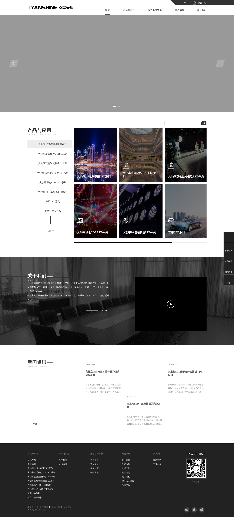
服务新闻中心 (155, 10)
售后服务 (94, 460)
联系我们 (202, 10)
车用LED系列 (33, 493)
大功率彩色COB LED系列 (39, 485)
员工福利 (126, 477)
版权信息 (44, 507)
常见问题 (94, 464)
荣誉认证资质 (128, 481)
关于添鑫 (126, 460)
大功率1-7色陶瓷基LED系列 (40, 468)
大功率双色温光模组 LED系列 (41, 477)
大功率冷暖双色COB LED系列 (41, 472)
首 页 (107, 10)
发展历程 (126, 464)
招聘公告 (126, 472)
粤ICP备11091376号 (36, 510)
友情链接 (31, 507)
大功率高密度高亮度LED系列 (40, 481)
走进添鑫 (179, 10)
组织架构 (126, 468)
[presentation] (13, 63)
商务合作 (157, 464)
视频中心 (126, 485)
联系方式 (157, 460)
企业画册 (31, 464)
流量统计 (68, 507)
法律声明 (55, 507)
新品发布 (31, 460)
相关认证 (94, 468)
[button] (115, 106)
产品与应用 (129, 10)
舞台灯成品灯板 (34, 497)
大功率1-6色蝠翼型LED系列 (40, 489)
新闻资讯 (94, 472)
